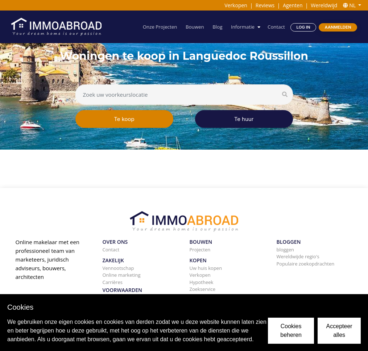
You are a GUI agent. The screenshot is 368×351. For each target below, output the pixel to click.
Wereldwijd (324, 5)
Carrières (113, 282)
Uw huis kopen (206, 268)
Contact (276, 27)
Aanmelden (338, 27)
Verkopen (235, 5)
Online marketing (122, 275)
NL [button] (350, 5)
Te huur (244, 119)
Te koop (124, 119)
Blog (217, 27)
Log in (303, 27)
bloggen (285, 249)
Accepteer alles (339, 330)
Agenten (292, 5)
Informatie (243, 27)
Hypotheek (202, 282)
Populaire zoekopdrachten (306, 263)
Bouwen (195, 27)
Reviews (265, 5)
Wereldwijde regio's (298, 256)
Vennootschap (118, 268)
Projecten (200, 249)
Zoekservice (203, 289)
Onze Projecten (160, 27)
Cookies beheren (291, 330)
